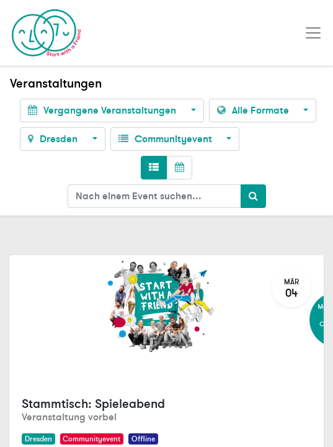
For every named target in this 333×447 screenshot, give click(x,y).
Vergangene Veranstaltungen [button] (103, 110)
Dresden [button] (54, 139)
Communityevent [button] (166, 139)
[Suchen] (253, 196)
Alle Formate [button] (254, 110)
